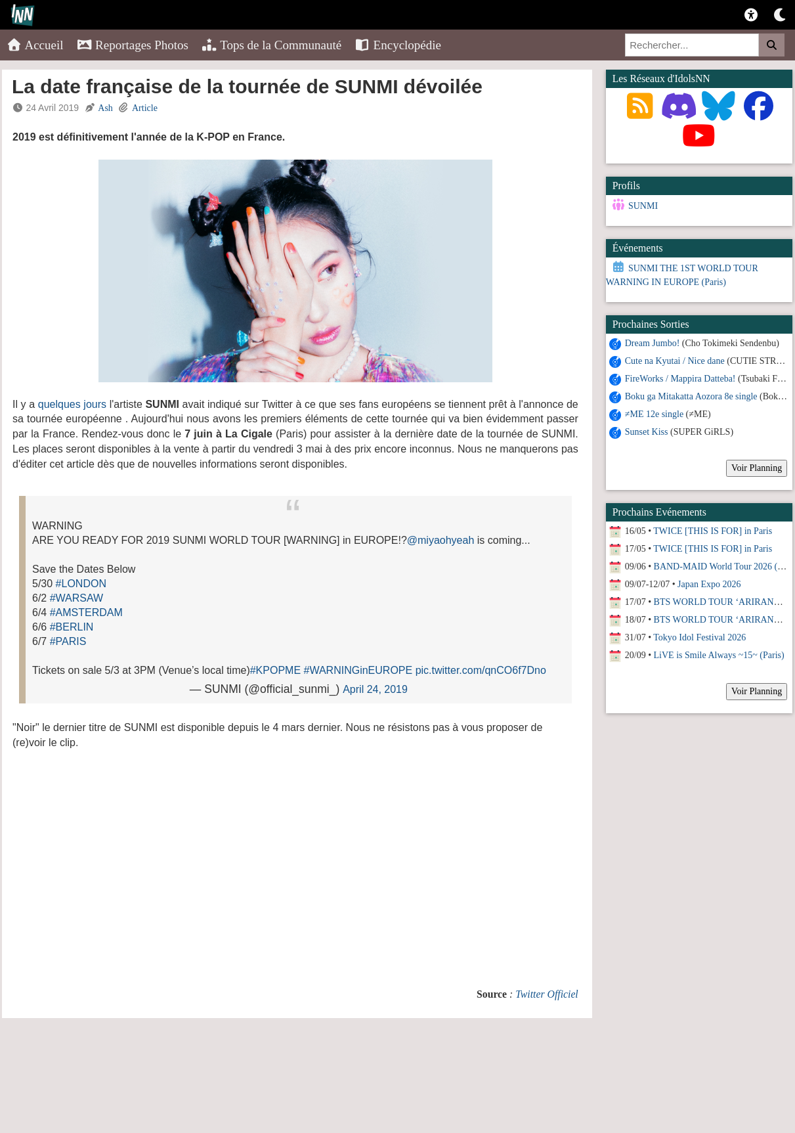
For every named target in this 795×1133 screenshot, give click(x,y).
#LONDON (81, 583)
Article (145, 108)
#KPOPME (275, 670)
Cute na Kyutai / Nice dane (675, 361)
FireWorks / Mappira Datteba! (680, 379)
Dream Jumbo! (652, 343)
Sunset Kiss (646, 432)
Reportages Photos (132, 45)
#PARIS (68, 641)
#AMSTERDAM (86, 612)
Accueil (35, 45)
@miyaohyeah (441, 540)
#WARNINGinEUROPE (358, 670)
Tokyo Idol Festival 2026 (699, 637)
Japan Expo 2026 (709, 584)
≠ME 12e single (654, 414)
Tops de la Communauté (271, 45)
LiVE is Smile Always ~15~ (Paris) (719, 655)
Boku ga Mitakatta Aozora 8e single (691, 396)
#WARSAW (76, 598)
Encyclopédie (398, 45)
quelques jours (72, 404)
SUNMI (643, 206)
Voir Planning (756, 468)
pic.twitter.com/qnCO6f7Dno (481, 670)
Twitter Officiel (546, 994)
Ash (105, 108)
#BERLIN (72, 627)
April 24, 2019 (375, 689)
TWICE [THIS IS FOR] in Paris (712, 531)
